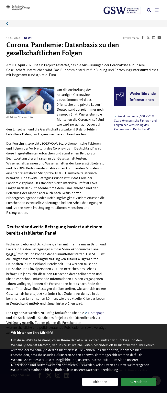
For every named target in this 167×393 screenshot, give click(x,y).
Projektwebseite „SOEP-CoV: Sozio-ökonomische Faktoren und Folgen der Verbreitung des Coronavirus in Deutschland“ (135, 122)
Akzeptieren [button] (138, 381)
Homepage (96, 312)
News (9, 23)
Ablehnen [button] (100, 381)
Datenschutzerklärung (102, 369)
